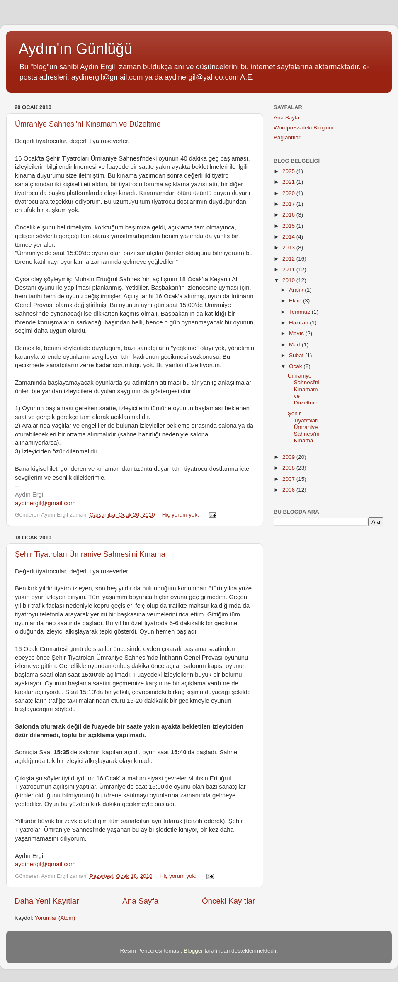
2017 (289, 204)
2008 (289, 468)
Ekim (296, 300)
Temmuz (300, 312)
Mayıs (297, 333)
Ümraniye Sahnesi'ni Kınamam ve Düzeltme (88, 124)
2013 (289, 247)
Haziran (299, 322)
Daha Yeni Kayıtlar (47, 901)
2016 (289, 215)
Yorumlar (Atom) (55, 918)
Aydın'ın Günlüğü (75, 48)
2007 (289, 479)
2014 (289, 237)
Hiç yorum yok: (181, 515)
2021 (289, 182)
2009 (289, 457)
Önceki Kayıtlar (228, 901)
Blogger (193, 951)
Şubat (297, 355)
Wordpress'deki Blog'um (303, 127)
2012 (289, 259)
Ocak (296, 366)
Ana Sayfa (140, 901)
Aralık (297, 290)
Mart (295, 344)
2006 (289, 490)
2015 (289, 226)
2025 (289, 171)
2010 (289, 280)
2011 (289, 269)
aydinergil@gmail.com (45, 503)
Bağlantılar (287, 137)
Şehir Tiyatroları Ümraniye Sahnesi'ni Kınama (90, 554)
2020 (289, 193)
